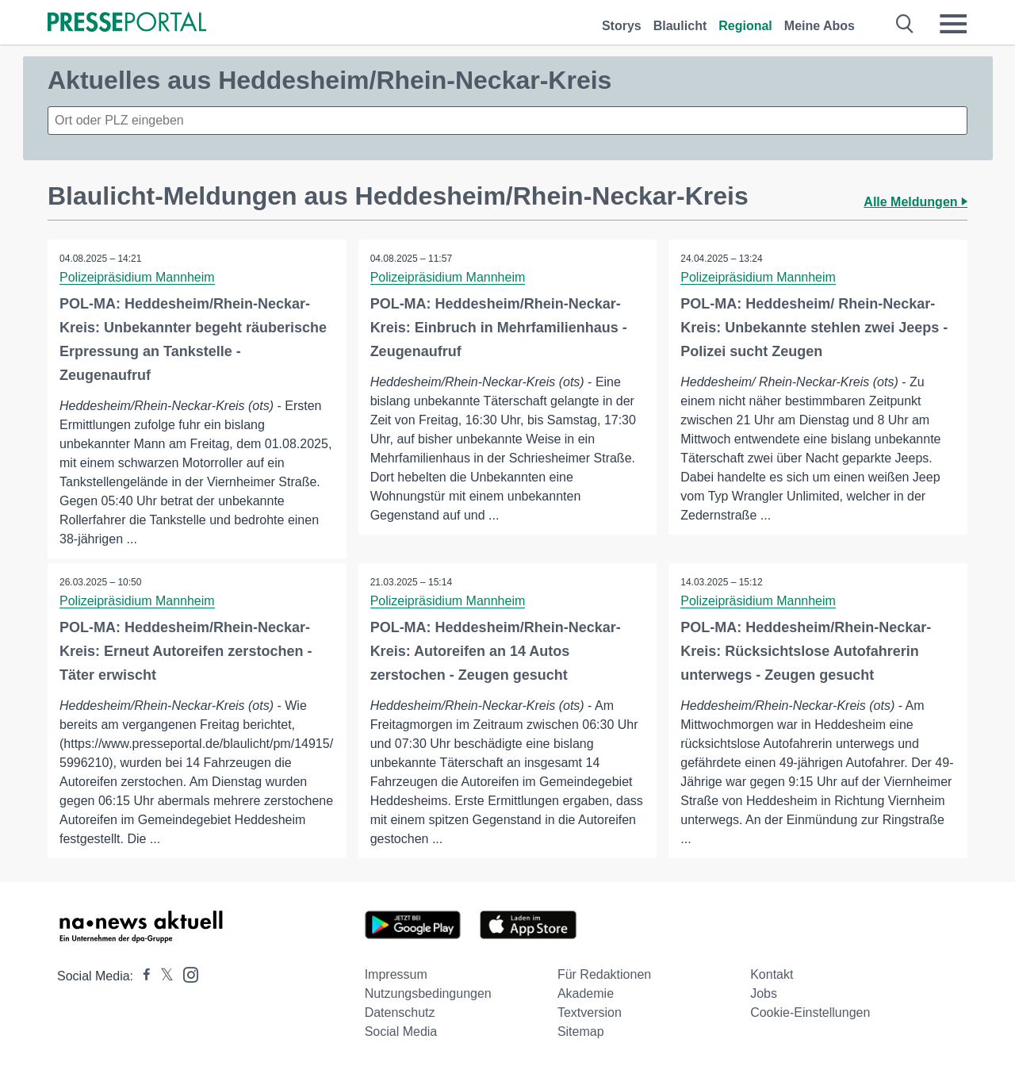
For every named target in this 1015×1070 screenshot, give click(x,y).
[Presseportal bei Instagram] (186, 973)
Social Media (401, 1031)
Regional (745, 26)
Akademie (585, 993)
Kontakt (771, 974)
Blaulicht (680, 26)
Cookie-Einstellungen (810, 1012)
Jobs (763, 993)
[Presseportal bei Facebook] (142, 976)
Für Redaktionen (604, 974)
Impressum (396, 974)
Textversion (589, 1012)
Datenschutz (400, 1012)
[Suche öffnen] (905, 24)
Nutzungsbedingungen (428, 993)
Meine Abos (819, 26)
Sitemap (580, 1031)
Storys (622, 26)
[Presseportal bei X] (162, 976)
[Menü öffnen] (953, 24)
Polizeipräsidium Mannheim (137, 277)
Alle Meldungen (915, 202)
